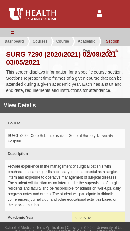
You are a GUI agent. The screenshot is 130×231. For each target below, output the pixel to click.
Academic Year (86, 42)
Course (62, 41)
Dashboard (14, 41)
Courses (40, 41)
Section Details (112, 42)
